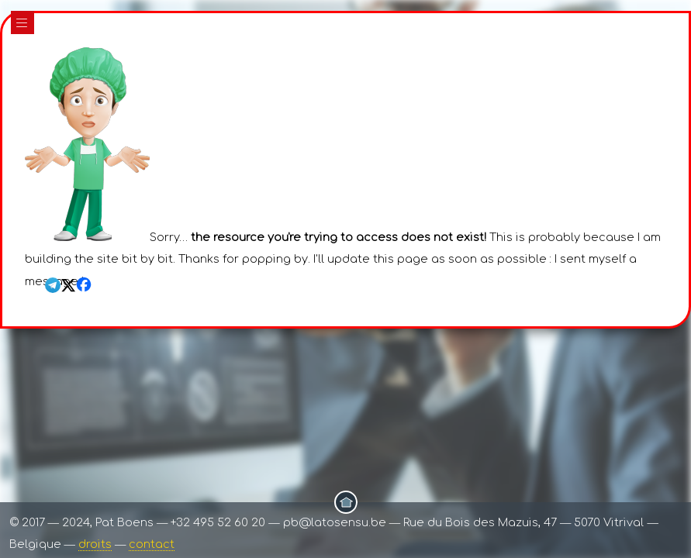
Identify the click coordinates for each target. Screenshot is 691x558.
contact (151, 544)
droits (95, 544)
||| (22, 23)
